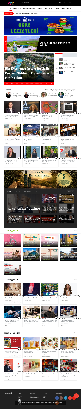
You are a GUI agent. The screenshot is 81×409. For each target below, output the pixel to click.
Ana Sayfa (20, 396)
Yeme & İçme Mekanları (15, 333)
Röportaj (6, 120)
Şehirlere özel (65, 8)
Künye (44, 397)
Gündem (14, 8)
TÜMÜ (50, 83)
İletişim (44, 396)
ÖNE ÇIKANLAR (66, 55)
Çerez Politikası (46, 399)
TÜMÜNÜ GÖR (70, 191)
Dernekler (44, 120)
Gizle (75, 230)
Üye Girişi (78, 2)
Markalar (43, 143)
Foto (50, 8)
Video (46, 8)
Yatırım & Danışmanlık (29, 8)
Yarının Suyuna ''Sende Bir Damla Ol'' (25, 13)
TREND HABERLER (58, 55)
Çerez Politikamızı (27, 404)
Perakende (39, 8)
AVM (19, 8)
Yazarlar (56, 8)
